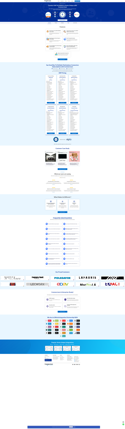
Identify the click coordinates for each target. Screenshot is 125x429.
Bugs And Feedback (76, 360)
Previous (44, 158)
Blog (45, 357)
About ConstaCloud (47, 356)
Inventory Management (55, 357)
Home (51, 344)
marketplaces (56, 344)
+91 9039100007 (76, 358)
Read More (53, 184)
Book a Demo (62, 59)
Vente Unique (62, 344)
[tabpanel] (51, 158)
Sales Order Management (55, 358)
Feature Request (76, 361)
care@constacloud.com (69, 360)
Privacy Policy (61, 356)
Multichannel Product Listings (56, 356)
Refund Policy (61, 358)
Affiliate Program (46, 358)
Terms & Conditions (62, 357)
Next (80, 158)
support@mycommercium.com (70, 358)
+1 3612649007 (76, 357)
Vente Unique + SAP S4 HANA (70, 344)
